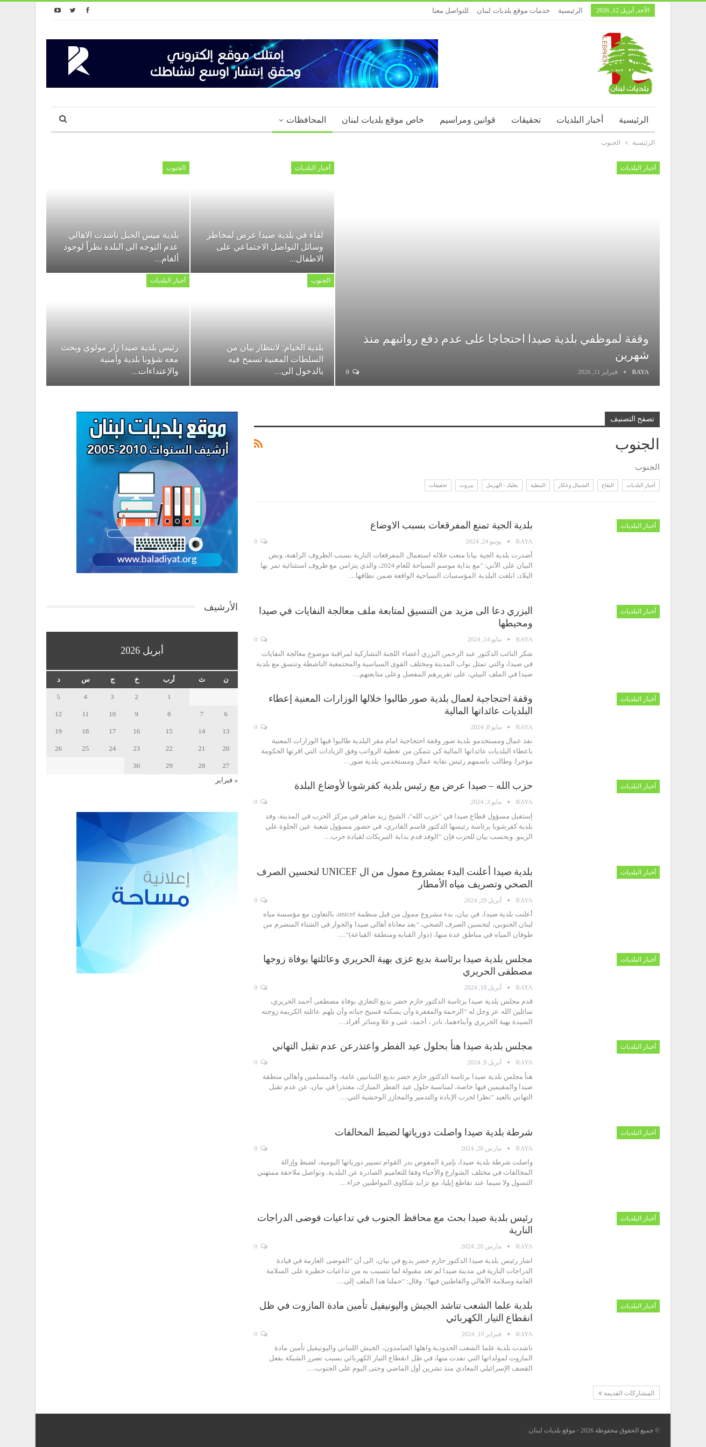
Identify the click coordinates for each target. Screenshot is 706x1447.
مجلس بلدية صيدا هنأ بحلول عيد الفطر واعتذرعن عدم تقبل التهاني (402, 1046)
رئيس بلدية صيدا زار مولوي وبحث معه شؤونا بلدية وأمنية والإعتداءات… (120, 359)
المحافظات (306, 119)
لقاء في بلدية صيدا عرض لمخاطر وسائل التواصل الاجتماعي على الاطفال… (265, 247)
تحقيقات (526, 119)
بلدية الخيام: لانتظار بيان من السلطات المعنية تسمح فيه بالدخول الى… (275, 359)
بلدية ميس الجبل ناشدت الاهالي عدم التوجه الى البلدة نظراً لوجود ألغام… (121, 247)
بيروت (467, 485)
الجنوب (176, 168)
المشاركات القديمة (626, 1393)
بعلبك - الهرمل (502, 485)
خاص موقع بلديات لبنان (383, 119)
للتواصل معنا (450, 10)
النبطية (538, 485)
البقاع (608, 485)
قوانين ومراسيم (468, 119)
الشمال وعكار (574, 485)
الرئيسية (570, 10)
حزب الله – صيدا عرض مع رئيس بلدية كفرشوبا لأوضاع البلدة (413, 785)
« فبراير (226, 780)
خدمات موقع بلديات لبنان (513, 10)
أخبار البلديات (579, 119)
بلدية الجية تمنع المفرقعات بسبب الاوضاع (451, 525)
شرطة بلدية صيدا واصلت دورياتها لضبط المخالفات (434, 1132)
